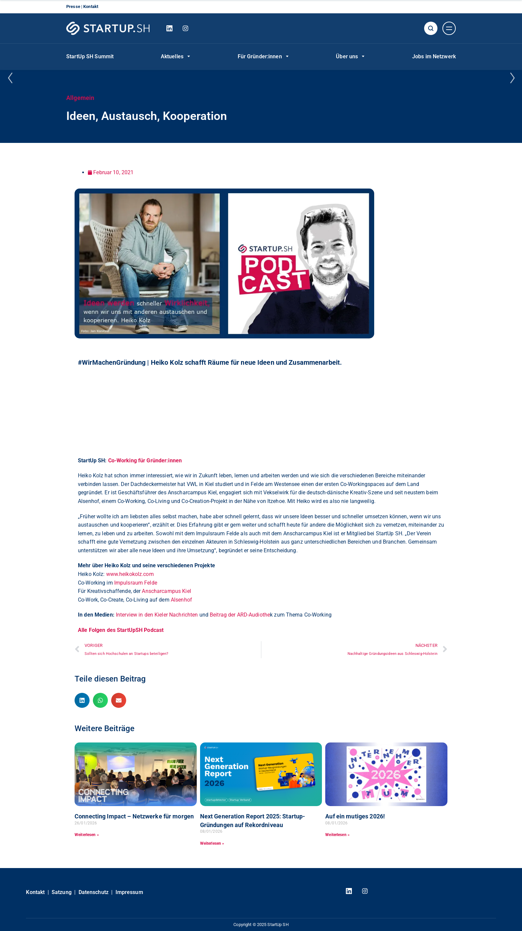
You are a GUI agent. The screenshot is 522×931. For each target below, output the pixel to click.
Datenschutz (94, 892)
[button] (82, 700)
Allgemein (80, 97)
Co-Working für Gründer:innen (145, 460)
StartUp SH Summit (90, 56)
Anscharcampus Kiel (166, 591)
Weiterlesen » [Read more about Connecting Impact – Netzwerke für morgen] (87, 834)
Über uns (347, 56)
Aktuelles (172, 56)
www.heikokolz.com (130, 574)
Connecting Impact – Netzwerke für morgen (134, 816)
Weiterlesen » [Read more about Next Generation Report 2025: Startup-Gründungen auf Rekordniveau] (212, 843)
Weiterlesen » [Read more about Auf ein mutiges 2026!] (337, 834)
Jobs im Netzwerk (434, 56)
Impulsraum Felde (135, 583)
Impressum (129, 892)
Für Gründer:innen (260, 56)
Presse (73, 6)
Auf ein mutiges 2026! (355, 816)
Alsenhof (181, 600)
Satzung (62, 892)
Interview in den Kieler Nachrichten (157, 615)
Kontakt (90, 6)
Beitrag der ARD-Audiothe (240, 615)
